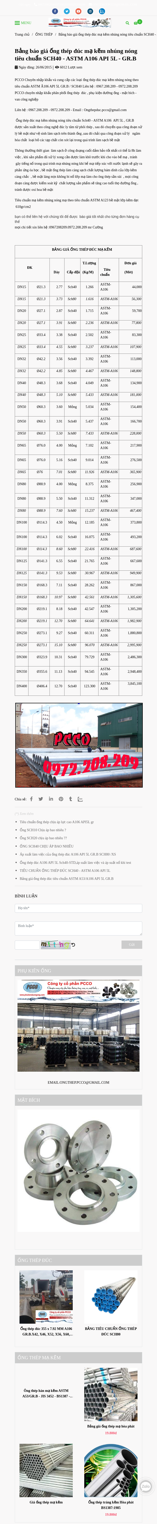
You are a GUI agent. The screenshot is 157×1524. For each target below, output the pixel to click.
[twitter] (67, 11)
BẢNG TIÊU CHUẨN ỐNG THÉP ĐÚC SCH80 (111, 1331)
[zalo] (102, 11)
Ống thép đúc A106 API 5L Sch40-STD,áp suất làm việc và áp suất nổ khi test (75, 863)
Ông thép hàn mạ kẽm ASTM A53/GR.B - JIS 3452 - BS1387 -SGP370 (46, 1394)
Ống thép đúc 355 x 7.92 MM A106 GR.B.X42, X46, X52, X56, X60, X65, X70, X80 (46, 1332)
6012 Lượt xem (68, 67)
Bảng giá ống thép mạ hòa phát (110, 1426)
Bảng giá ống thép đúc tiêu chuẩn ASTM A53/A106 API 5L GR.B (67, 879)
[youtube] (79, 11)
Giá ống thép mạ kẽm (46, 1502)
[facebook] (55, 11)
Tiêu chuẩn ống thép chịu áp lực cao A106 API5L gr (57, 822)
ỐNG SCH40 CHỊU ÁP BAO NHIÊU (47, 846)
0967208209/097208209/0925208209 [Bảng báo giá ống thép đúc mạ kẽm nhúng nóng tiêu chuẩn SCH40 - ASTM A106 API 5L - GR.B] (60, 4)
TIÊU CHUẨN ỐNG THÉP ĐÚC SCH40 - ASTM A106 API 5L (65, 871)
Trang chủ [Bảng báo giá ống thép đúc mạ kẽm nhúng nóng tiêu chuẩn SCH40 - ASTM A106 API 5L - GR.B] (22, 34)
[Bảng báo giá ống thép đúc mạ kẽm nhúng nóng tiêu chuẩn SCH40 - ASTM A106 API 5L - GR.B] (79, 23)
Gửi (132, 945)
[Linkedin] (51, 799)
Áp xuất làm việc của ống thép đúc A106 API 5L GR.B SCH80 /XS (68, 854)
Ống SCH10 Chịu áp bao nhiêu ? (43, 830)
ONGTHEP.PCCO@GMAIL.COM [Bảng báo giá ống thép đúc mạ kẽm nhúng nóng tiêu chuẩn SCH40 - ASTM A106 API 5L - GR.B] (113, 4)
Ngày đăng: (25, 67)
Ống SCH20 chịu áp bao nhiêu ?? (43, 838)
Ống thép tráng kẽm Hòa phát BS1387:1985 (111, 1505)
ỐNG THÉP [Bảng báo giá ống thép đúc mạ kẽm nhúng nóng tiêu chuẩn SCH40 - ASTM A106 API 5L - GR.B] (43, 34)
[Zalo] (83, 799)
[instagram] (90, 11)
